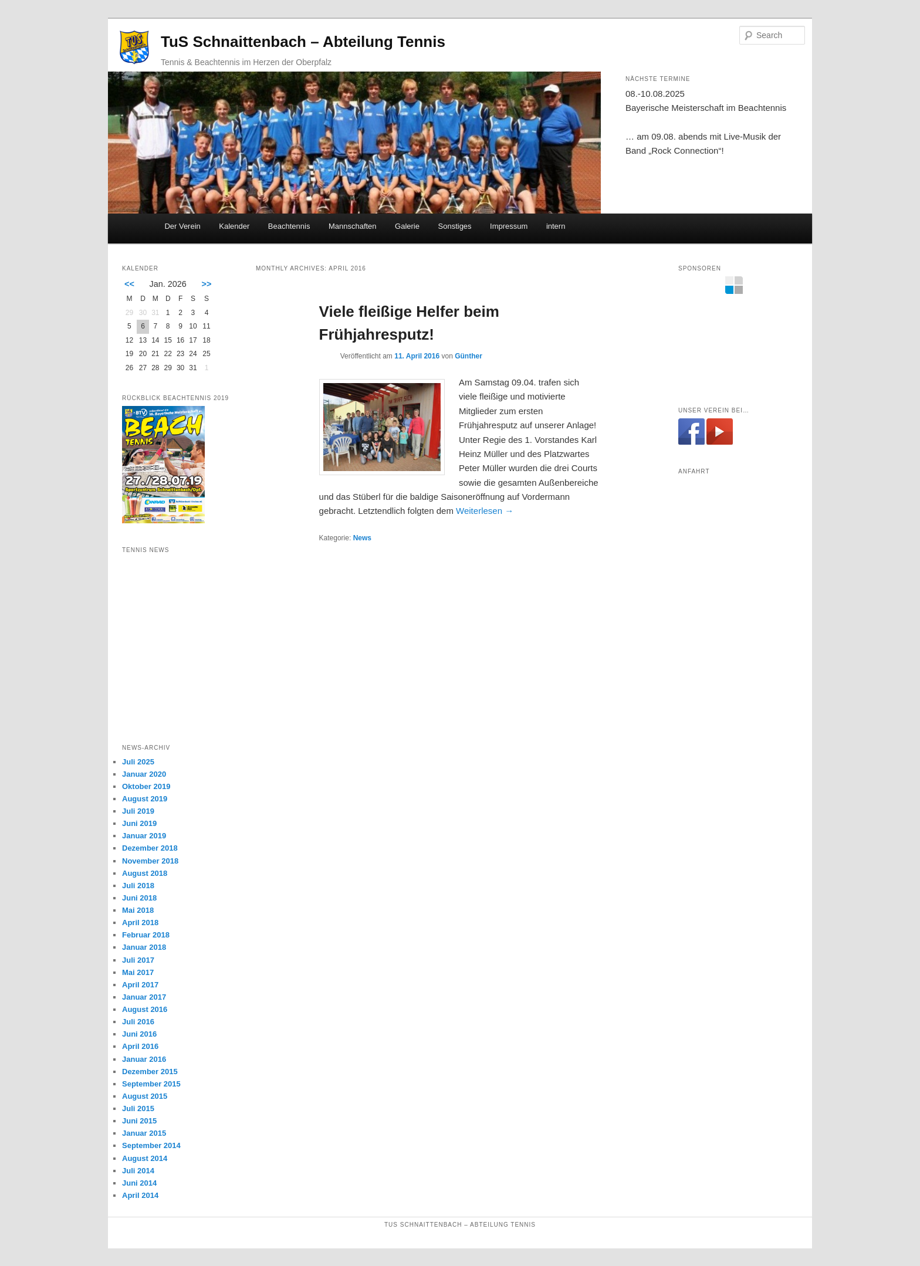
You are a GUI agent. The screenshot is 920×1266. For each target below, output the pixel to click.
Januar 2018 (144, 947)
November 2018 (150, 861)
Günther (468, 356)
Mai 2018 (138, 910)
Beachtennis (289, 226)
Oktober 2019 (146, 786)
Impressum (508, 226)
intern (556, 226)
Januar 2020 (144, 774)
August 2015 (144, 1096)
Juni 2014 (139, 1183)
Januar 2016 (144, 1059)
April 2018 (140, 922)
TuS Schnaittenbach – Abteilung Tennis (303, 41)
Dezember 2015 (150, 1071)
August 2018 (144, 873)
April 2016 (140, 1046)
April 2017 (140, 984)
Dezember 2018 (150, 848)
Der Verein (182, 226)
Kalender (234, 226)
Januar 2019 (144, 835)
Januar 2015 (144, 1133)
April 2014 (140, 1195)
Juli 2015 (138, 1108)
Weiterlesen (484, 511)
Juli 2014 (138, 1170)
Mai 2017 (138, 972)
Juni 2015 (139, 1120)
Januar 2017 (144, 997)
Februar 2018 (146, 934)
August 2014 (144, 1158)
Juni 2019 (139, 823)
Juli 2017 (138, 960)
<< (129, 284)
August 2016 (144, 1009)
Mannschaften (353, 226)
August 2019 (144, 798)
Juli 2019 (138, 811)
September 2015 (151, 1083)
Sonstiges (455, 226)
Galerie (407, 226)
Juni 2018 (139, 897)
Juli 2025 (138, 761)
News (362, 538)
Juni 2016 (139, 1034)
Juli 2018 (138, 885)
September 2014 (151, 1145)
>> (207, 284)
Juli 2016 (138, 1021)
